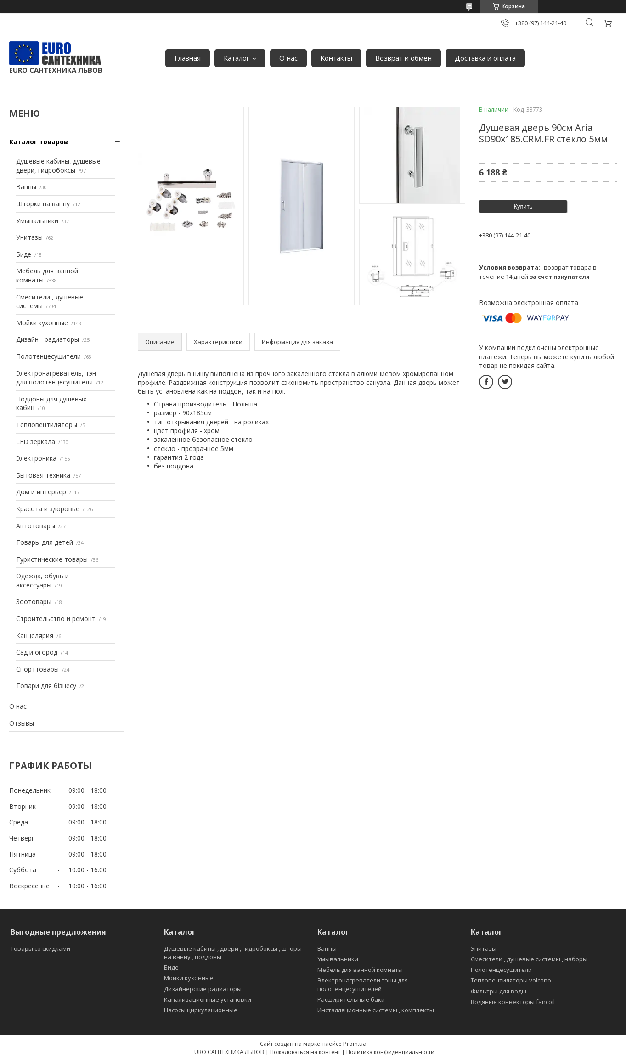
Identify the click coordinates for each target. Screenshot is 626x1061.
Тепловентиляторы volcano (511, 980)
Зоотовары (33, 601)
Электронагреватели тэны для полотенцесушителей (362, 984)
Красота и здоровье (47, 508)
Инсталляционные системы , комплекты (375, 1010)
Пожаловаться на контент (305, 1052)
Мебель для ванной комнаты (360, 969)
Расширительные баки (351, 999)
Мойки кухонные (42, 322)
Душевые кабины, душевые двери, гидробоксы (58, 166)
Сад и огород (36, 652)
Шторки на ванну (43, 203)
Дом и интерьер (41, 491)
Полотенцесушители (48, 356)
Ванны (26, 186)
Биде (23, 254)
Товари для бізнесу (46, 685)
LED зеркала (35, 441)
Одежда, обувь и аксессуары (42, 580)
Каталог (236, 57)
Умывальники (37, 220)
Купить (522, 206)
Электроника (36, 458)
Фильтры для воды (498, 991)
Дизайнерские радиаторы (203, 989)
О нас (288, 57)
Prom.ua (355, 1043)
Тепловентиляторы (46, 424)
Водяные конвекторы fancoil (513, 1002)
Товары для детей (44, 542)
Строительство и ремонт (56, 618)
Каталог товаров (38, 141)
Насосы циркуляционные (200, 1010)
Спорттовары (37, 669)
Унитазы (29, 237)
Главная (188, 57)
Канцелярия (34, 635)
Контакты (336, 57)
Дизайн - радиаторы (47, 339)
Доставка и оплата (485, 57)
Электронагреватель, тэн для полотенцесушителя (56, 378)
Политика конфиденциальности (390, 1052)
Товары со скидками (40, 948)
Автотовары (35, 525)
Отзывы (21, 723)
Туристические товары (52, 559)
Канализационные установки (207, 999)
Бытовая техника (43, 475)
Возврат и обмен (403, 57)
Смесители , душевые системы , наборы (529, 959)
